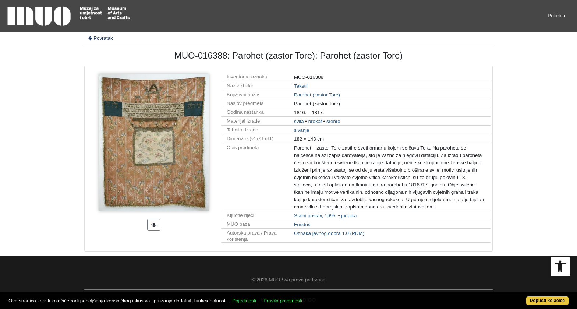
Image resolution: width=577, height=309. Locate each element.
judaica (349, 215)
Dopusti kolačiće (547, 300)
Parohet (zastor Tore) (317, 95)
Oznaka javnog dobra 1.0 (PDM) (329, 233)
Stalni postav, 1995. (315, 215)
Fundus (302, 224)
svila (299, 121)
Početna (556, 15)
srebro (333, 121)
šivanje (301, 130)
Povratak (100, 38)
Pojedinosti (244, 300)
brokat (315, 121)
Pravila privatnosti (282, 300)
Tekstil (301, 86)
